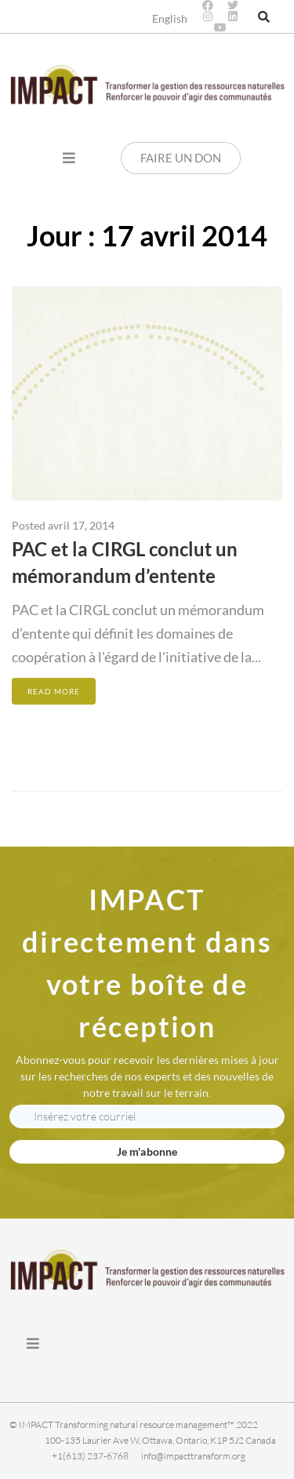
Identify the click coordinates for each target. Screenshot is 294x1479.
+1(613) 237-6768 (90, 1456)
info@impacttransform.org (193, 1456)
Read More (53, 691)
